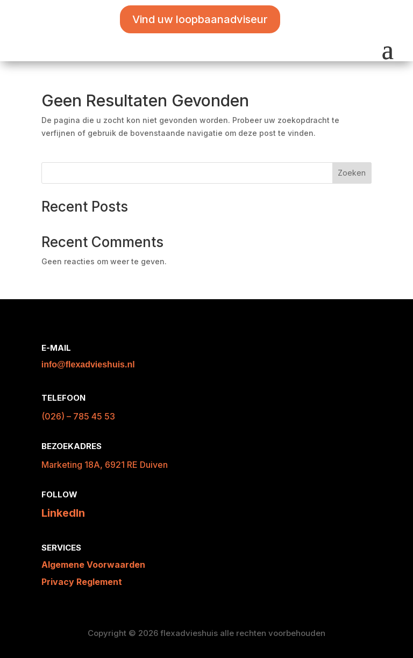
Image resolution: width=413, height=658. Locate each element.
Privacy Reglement (81, 581)
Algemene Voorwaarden (93, 564)
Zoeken (352, 172)
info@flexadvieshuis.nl (88, 364)
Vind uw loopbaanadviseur (200, 19)
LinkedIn (63, 513)
